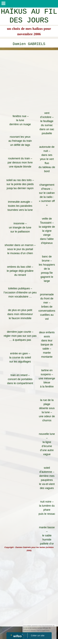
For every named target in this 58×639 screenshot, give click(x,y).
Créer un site (37, 635)
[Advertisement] (29, 81)
